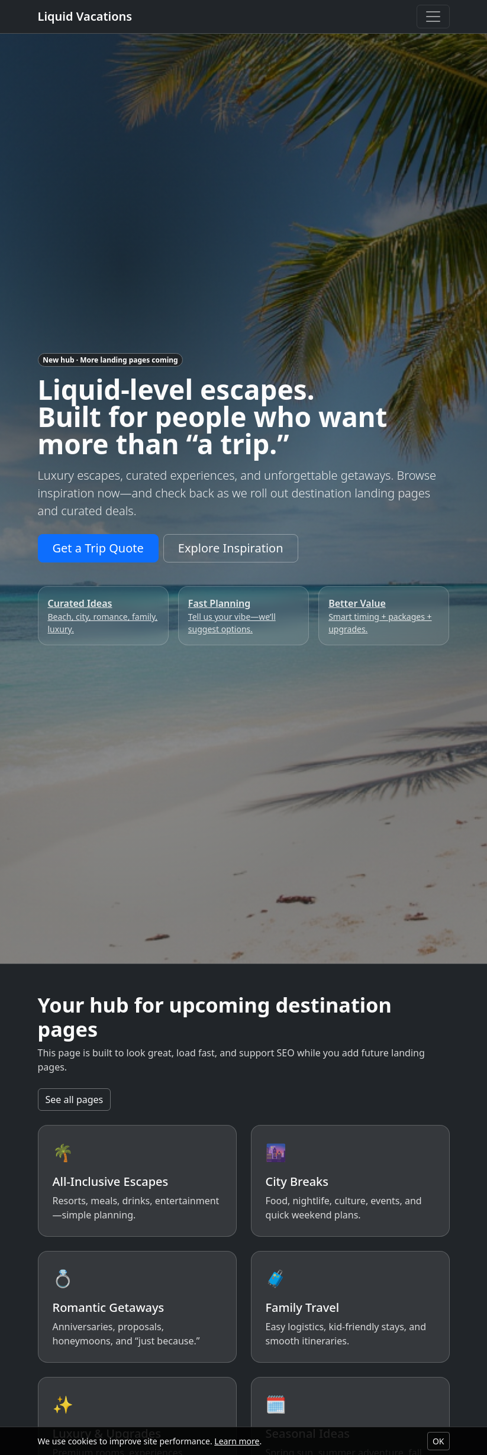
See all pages (75, 1099)
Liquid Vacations (85, 16)
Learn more (236, 1441)
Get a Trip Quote (98, 548)
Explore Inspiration (230, 548)
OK (438, 1441)
